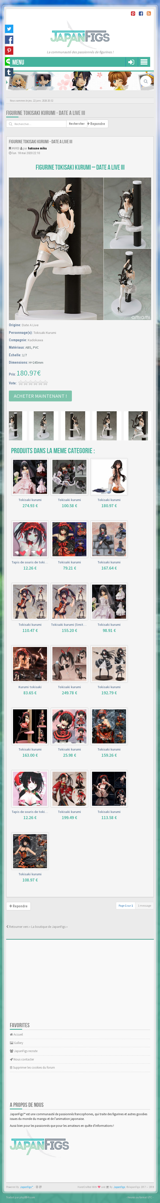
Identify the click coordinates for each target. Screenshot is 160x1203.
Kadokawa (35, 340)
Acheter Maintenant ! (40, 396)
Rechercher (77, 124)
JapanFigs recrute (23, 1051)
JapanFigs (119, 1187)
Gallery (16, 1043)
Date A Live (30, 325)
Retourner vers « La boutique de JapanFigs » (37, 927)
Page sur (126, 905)
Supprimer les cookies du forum (32, 1067)
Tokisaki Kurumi (44, 332)
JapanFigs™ (26, 1187)
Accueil (16, 1034)
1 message (144, 905)
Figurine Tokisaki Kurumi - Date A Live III (45, 113)
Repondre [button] (96, 124)
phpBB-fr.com (27, 1197)
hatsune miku (37, 148)
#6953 (15, 148)
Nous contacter (22, 1059)
